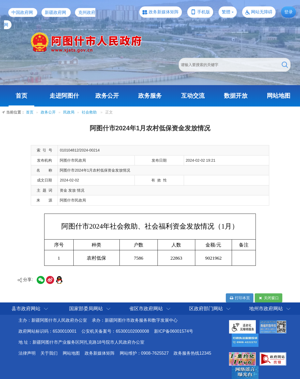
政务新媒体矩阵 (164, 12)
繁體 (226, 12)
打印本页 (239, 298)
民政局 (68, 112)
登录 (288, 12)
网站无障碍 (261, 12)
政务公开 (107, 95)
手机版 (203, 12)
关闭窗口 (268, 298)
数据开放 (236, 95)
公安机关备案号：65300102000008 (115, 331)
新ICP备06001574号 (173, 331)
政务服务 (150, 95)
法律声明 (27, 353)
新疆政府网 (55, 12)
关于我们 (49, 353)
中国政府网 (22, 12)
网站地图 (278, 95)
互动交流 (193, 95)
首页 (21, 95)
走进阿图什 (64, 95)
